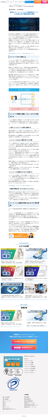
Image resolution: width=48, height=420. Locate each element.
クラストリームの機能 (28, 362)
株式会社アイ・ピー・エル (31, 406)
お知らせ (26, 358)
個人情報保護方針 (29, 401)
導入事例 (11, 2)
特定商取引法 (28, 399)
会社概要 (27, 397)
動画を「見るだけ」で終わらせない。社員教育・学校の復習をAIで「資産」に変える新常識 (11, 324)
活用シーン (13, 2)
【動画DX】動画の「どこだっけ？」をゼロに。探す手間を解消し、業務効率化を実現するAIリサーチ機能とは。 (36, 297)
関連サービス (23, 2)
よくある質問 (20, 2)
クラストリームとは (8, 2)
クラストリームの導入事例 (29, 368)
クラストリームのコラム (29, 372)
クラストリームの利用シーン (30, 370)
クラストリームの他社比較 (29, 366)
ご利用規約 (6, 399)
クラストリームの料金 (28, 364)
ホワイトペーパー (7, 401)
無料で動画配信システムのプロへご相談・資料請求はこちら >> (21, 53)
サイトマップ (6, 406)
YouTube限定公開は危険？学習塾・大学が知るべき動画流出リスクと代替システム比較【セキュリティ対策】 (12, 297)
